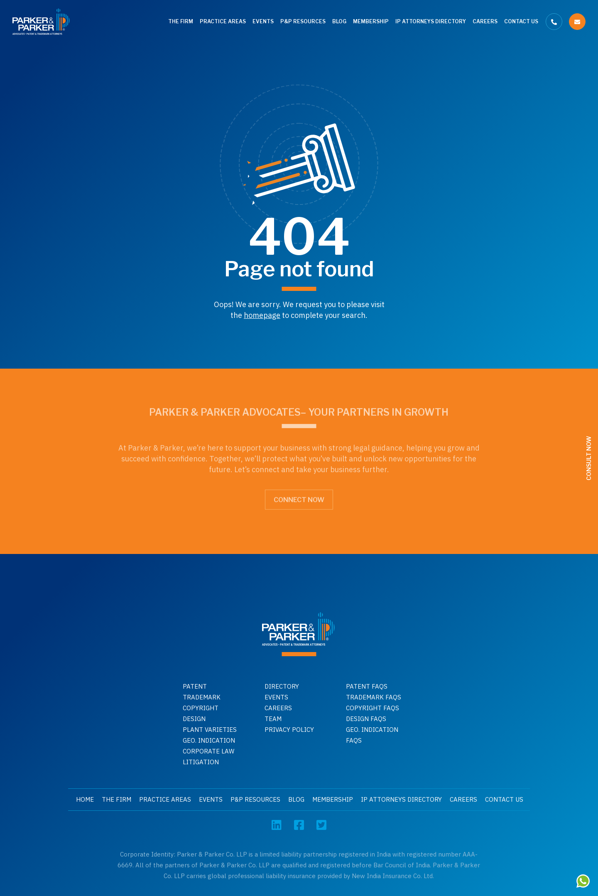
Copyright (200, 708)
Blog (339, 21)
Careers (485, 21)
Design (194, 719)
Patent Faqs (366, 686)
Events (263, 21)
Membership (371, 21)
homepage (262, 315)
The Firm (180, 21)
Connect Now (299, 498)
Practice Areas (223, 21)
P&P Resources (303, 21)
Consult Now (588, 458)
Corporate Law (208, 751)
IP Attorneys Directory (430, 21)
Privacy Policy (289, 730)
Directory (282, 686)
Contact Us (521, 21)
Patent (195, 686)
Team (273, 719)
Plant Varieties (210, 730)
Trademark (202, 697)
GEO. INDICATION (209, 740)
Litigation (201, 762)
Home (85, 799)
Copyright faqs (372, 708)
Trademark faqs (373, 697)
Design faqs (366, 719)
